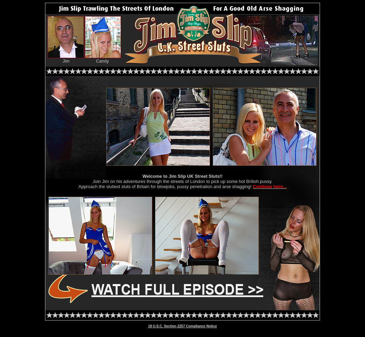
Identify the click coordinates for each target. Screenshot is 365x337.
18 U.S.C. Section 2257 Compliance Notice (182, 326)
